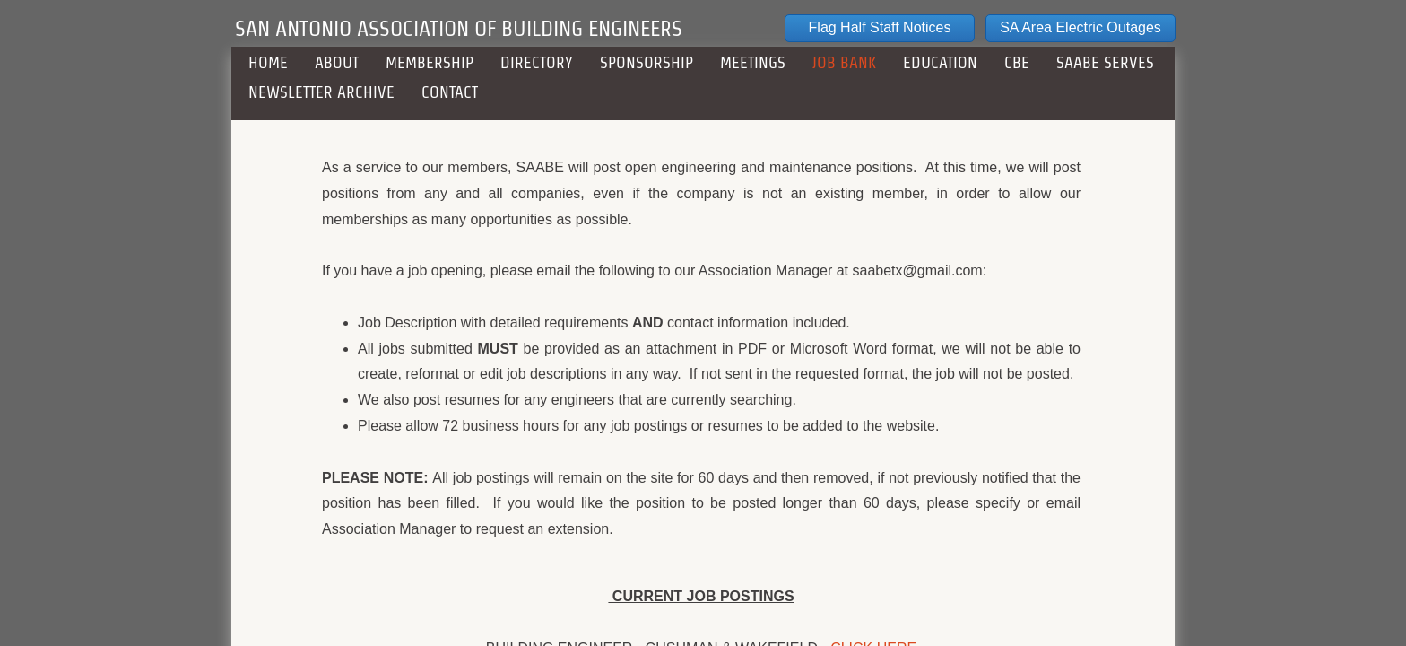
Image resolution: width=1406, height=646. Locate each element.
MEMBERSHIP (429, 62)
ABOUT (337, 62)
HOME (268, 62)
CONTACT (449, 91)
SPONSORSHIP (646, 62)
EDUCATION (940, 62)
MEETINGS (752, 62)
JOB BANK (844, 62)
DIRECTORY (536, 62)
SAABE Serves (1105, 62)
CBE (1016, 62)
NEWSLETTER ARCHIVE (321, 91)
